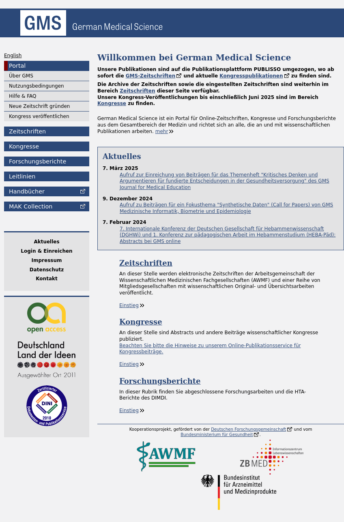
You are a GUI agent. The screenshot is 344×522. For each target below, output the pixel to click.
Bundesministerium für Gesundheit (217, 434)
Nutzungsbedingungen (36, 86)
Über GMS (21, 76)
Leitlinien (22, 176)
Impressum (47, 260)
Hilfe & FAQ (23, 96)
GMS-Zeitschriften (151, 76)
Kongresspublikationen (251, 76)
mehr (161, 131)
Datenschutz (47, 270)
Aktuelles (46, 242)
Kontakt (46, 278)
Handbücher (27, 191)
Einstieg (129, 305)
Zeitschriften (27, 131)
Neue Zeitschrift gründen (39, 106)
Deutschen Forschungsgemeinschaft (248, 429)
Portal (17, 65)
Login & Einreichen (46, 251)
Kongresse (24, 146)
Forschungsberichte (37, 161)
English (13, 55)
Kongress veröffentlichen (39, 116)
